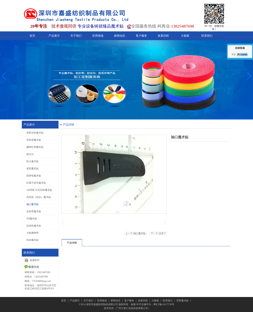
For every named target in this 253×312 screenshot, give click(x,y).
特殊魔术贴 (32, 240)
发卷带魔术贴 (33, 211)
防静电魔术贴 (33, 175)
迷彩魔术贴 (32, 168)
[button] (4, 76)
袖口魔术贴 (32, 204)
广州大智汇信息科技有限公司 (132, 308)
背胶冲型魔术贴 (34, 132)
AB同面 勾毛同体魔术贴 (39, 190)
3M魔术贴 (31, 218)
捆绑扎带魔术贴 (34, 147)
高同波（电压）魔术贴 (38, 197)
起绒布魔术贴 (33, 225)
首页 (63, 300)
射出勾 (30, 154)
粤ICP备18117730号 (163, 304)
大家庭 (155, 300)
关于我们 (88, 300)
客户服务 (129, 300)
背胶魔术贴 (182, 300)
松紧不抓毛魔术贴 (36, 183)
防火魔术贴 (32, 161)
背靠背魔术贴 (33, 140)
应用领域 (102, 300)
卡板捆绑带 (32, 233)
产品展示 (75, 300)
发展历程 (143, 300)
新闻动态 (115, 300)
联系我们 (168, 300)
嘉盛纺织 (32, 260)
